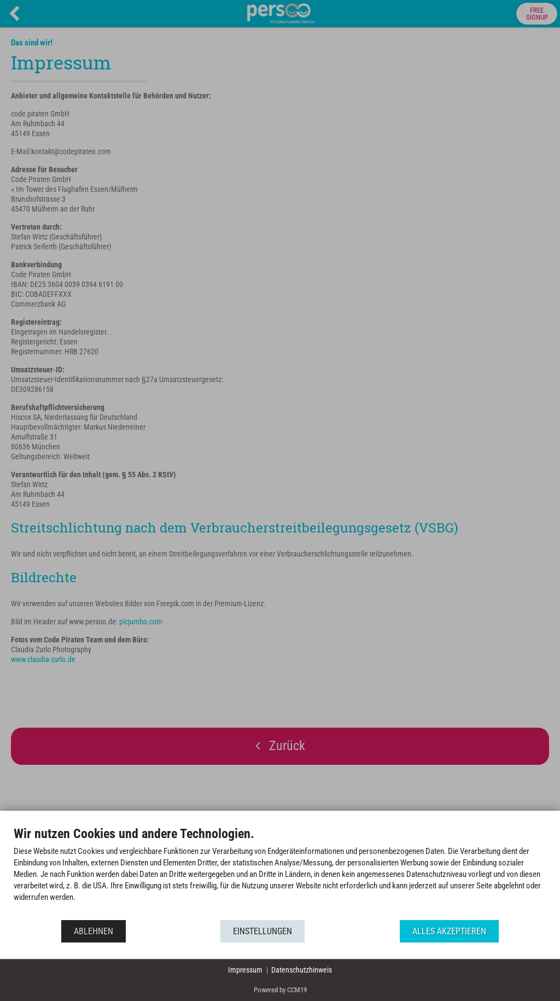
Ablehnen (93, 931)
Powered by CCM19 (280, 990)
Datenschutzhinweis (301, 969)
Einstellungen (262, 931)
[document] (280, 872)
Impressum (245, 969)
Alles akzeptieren (449, 931)
